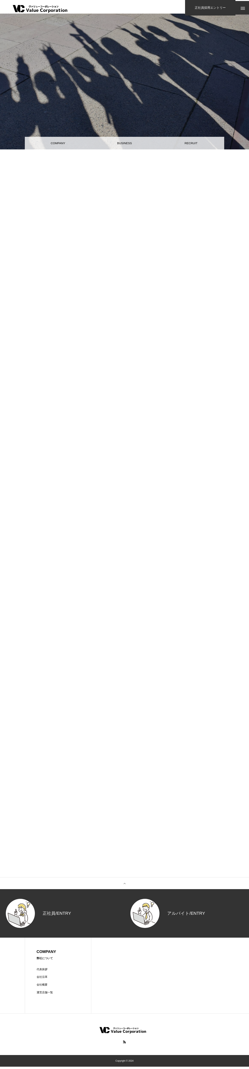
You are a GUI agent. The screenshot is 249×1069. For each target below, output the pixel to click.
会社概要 (42, 986)
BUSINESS (124, 143)
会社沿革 (42, 979)
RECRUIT (191, 143)
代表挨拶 (42, 971)
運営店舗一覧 (45, 994)
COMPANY (58, 143)
